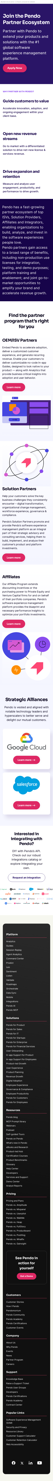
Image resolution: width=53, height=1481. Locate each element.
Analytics (10, 941)
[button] (15, 68)
